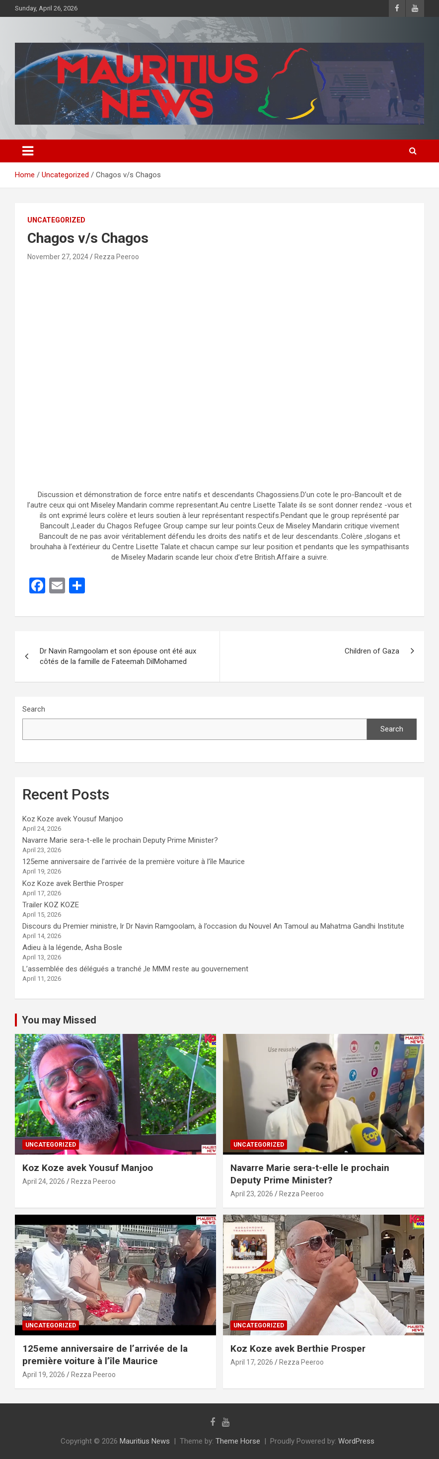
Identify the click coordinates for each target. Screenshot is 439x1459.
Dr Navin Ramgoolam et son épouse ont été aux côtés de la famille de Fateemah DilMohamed (118, 656)
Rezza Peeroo (116, 257)
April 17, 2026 (251, 1362)
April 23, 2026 (251, 1194)
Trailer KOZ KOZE (50, 904)
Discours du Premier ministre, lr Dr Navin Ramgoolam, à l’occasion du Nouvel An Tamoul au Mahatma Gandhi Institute (213, 926)
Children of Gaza (372, 651)
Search (33, 709)
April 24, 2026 (43, 1181)
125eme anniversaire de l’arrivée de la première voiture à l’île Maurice (133, 861)
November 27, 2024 (57, 257)
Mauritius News (145, 1441)
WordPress (356, 1441)
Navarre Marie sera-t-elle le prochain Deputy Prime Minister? (120, 840)
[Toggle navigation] (28, 151)
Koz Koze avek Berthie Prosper (73, 883)
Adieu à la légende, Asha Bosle (72, 947)
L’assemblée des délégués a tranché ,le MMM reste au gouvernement (135, 968)
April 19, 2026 (43, 1375)
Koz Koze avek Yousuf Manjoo (72, 818)
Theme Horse (238, 1441)
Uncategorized (56, 220)
